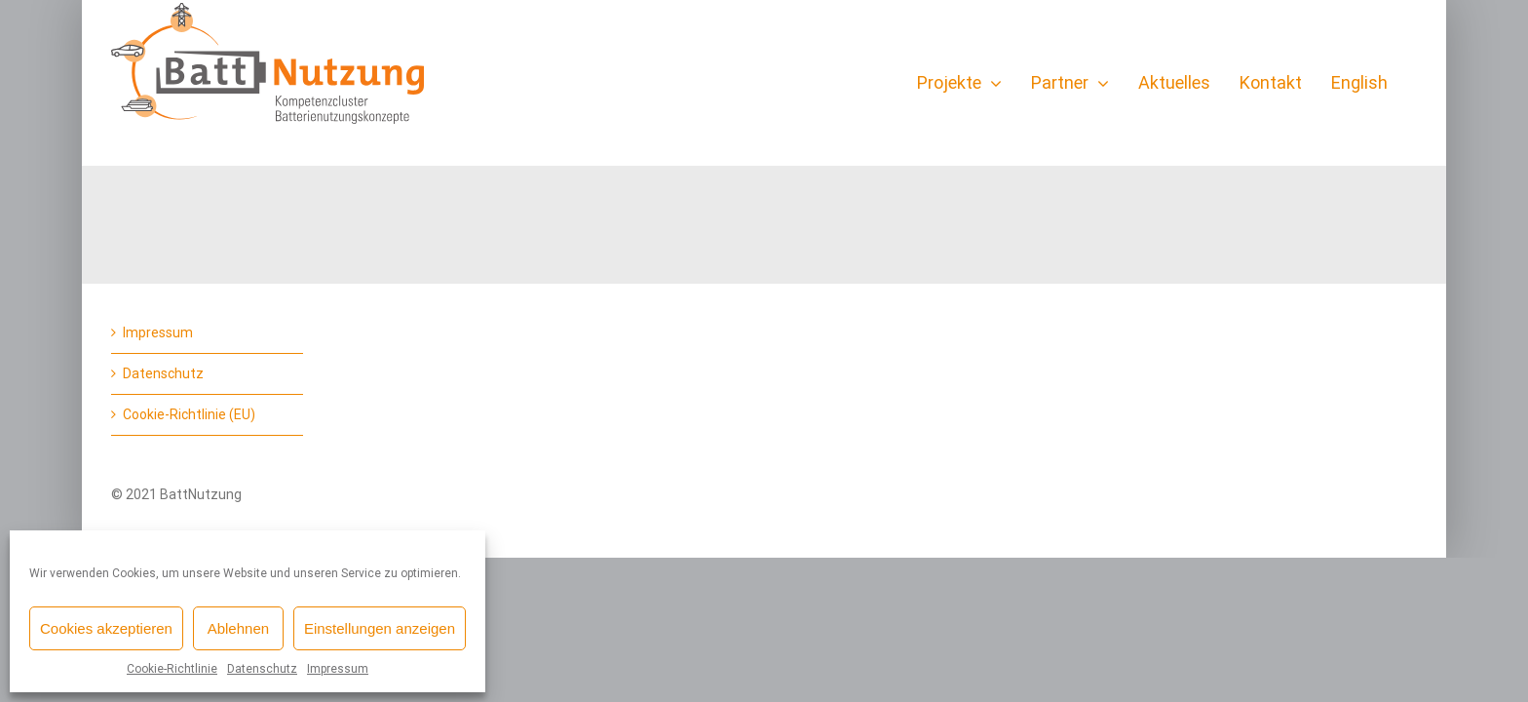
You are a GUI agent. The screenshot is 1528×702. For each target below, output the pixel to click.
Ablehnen (238, 628)
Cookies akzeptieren (106, 628)
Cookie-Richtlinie (172, 669)
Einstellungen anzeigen (379, 628)
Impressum (337, 669)
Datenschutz (262, 669)
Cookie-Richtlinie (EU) (189, 414)
